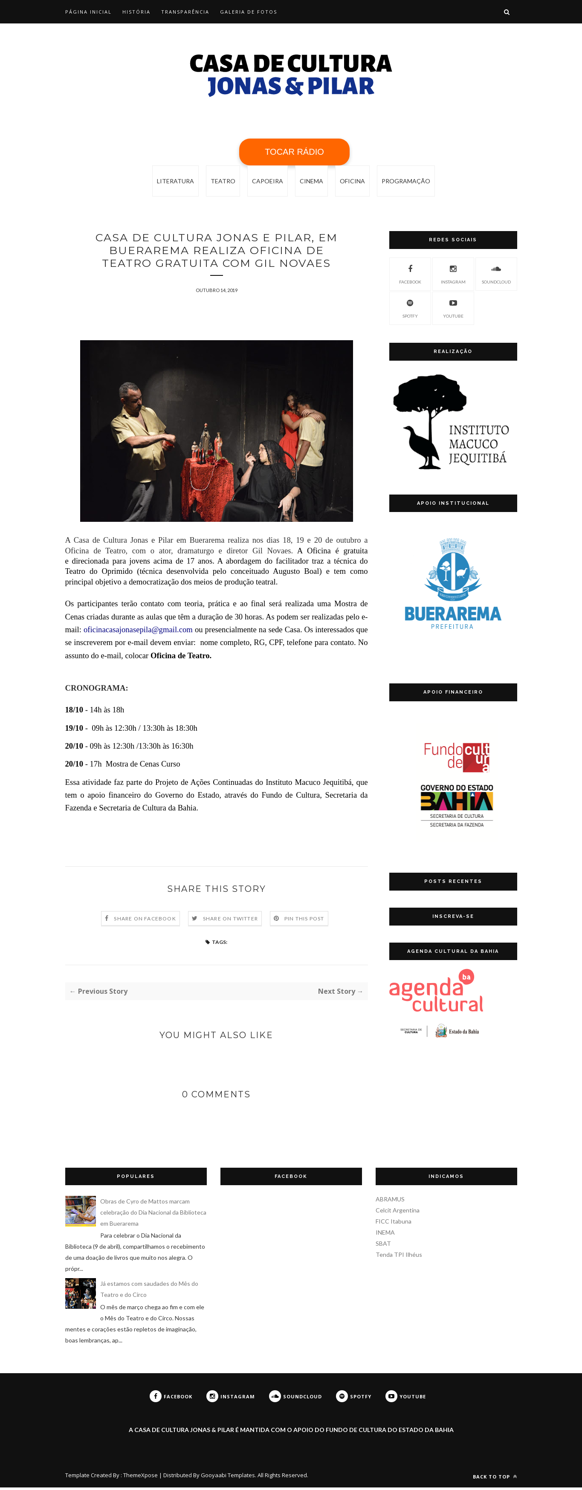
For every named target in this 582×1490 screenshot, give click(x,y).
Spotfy (410, 307)
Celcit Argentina (398, 1212)
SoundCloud (496, 273)
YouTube (453, 307)
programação (406, 181)
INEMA (385, 1234)
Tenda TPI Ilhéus (399, 1257)
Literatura (175, 181)
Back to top (495, 1479)
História (136, 12)
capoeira (267, 181)
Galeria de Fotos (248, 12)
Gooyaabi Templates (228, 1477)
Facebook (410, 273)
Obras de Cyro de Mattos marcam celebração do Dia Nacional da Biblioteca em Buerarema (153, 1215)
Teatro (223, 181)
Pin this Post (304, 921)
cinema (311, 181)
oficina (352, 181)
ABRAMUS (390, 1201)
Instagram (453, 273)
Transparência (185, 12)
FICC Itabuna (393, 1223)
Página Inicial (88, 12)
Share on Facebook (145, 921)
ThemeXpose (140, 1477)
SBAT (383, 1246)
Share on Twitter (230, 921)
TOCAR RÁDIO (294, 151)
